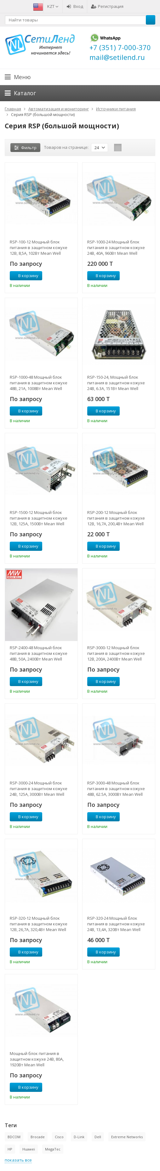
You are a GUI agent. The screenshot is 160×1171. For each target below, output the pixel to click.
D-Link (79, 1136)
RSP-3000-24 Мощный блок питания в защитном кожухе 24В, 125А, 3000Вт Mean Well (38, 788)
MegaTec (52, 1149)
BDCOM (14, 1136)
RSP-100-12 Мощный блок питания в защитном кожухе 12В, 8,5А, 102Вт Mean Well (38, 247)
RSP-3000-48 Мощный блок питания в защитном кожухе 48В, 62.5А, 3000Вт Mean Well (116, 788)
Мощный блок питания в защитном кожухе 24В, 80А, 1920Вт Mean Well (37, 1059)
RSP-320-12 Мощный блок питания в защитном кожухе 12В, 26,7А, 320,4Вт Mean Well (38, 923)
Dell (97, 1136)
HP (10, 1149)
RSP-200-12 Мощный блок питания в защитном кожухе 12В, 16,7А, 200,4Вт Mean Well (116, 518)
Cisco (59, 1136)
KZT (53, 6)
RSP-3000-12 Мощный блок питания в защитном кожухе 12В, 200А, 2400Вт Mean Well (116, 653)
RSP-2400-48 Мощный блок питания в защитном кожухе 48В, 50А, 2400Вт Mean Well (38, 653)
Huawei (28, 1149)
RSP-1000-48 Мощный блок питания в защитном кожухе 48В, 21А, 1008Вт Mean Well (38, 382)
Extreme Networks (127, 1136)
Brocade (38, 1136)
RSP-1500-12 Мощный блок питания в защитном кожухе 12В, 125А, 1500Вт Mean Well (38, 518)
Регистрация (107, 6)
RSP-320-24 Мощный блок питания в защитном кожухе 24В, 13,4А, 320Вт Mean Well (116, 923)
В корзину (24, 275)
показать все (18, 1160)
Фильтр (25, 147)
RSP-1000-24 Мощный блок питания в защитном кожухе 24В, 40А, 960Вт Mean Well (116, 247)
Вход (74, 6)
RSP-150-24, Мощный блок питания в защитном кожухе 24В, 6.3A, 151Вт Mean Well (116, 382)
